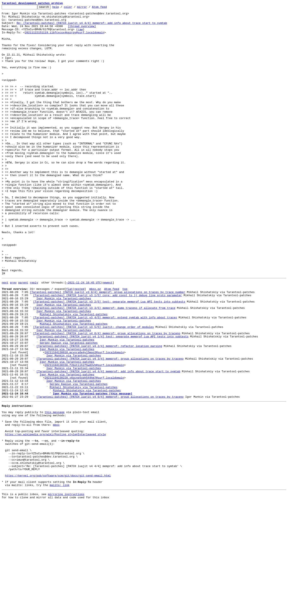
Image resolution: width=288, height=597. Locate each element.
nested (79, 344)
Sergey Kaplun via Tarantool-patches (68, 409)
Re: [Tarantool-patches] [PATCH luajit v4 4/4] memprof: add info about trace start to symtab (92, 27)
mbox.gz (95, 344)
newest (108, 337)
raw (80, 34)
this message (55, 491)
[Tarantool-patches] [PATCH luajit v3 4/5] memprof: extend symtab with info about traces (105, 379)
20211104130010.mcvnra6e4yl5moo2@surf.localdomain (84, 421)
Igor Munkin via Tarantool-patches (63, 356)
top (124, 344)
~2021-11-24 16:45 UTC (83, 337)
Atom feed (106, 8)
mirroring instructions (66, 588)
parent (23, 337)
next (5, 337)
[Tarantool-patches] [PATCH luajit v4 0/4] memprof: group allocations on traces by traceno (106, 398)
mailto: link (60, 579)
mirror (89, 8)
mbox (56, 506)
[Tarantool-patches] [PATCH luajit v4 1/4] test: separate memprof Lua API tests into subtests (112, 402)
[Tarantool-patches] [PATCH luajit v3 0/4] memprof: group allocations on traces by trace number (107, 348)
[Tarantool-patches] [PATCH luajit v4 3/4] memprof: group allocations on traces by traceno (110, 428)
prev (13, 337)
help (62, 8)
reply (34, 337)
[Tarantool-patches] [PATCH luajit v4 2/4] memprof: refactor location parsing (99, 413)
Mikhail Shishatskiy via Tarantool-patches (73, 375)
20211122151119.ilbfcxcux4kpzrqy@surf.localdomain (64, 38)
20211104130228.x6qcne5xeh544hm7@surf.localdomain (84, 451)
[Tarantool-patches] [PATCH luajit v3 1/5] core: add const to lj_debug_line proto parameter (107, 352)
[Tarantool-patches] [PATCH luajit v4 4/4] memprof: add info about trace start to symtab (108, 443)
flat (69, 344)
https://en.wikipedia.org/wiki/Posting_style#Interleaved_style (55, 518)
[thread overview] (82, 30)
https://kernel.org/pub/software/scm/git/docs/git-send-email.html (58, 567)
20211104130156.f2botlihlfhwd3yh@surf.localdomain (84, 436)
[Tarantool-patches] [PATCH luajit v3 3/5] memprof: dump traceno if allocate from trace (104, 367)
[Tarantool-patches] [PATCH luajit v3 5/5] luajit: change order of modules (93, 390)
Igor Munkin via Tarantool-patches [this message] (92, 470)
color (74, 8)
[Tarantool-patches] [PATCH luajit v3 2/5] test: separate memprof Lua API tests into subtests (109, 360)
